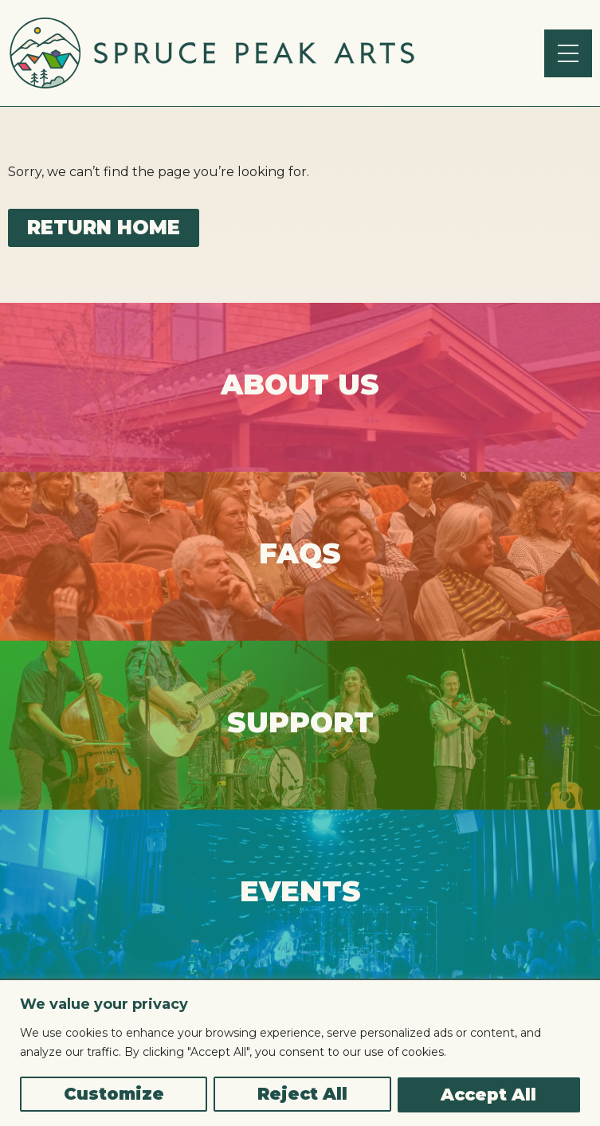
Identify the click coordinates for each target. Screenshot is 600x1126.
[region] (300, 1053)
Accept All (488, 1094)
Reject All (302, 1094)
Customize (114, 1094)
